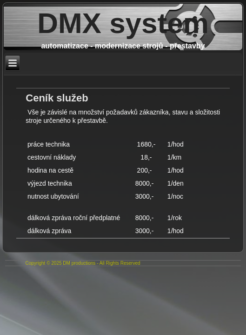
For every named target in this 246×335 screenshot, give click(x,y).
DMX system (123, 23)
